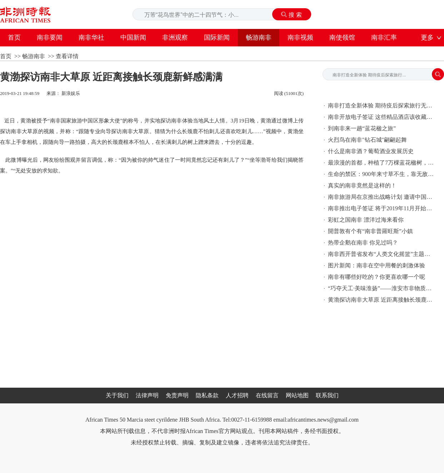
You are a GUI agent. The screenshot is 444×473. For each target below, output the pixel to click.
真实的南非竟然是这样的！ (362, 185)
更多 (427, 37)
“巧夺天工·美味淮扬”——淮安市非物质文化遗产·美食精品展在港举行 (381, 288)
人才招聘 (237, 395)
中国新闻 (133, 37)
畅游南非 (258, 37)
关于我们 (117, 395)
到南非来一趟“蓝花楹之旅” (362, 128)
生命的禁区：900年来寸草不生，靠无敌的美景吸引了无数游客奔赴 (381, 174)
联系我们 (327, 395)
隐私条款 (207, 395)
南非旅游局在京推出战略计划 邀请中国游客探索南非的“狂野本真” (381, 197)
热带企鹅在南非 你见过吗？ (363, 243)
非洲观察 (175, 37)
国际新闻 (217, 37)
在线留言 (267, 395)
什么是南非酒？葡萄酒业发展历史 (371, 151)
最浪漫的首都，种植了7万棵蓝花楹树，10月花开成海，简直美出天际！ (381, 163)
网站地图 (297, 395)
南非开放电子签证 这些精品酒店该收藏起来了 (381, 117)
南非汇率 (384, 37)
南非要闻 (50, 37)
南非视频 (300, 37)
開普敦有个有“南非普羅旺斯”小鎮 (370, 231)
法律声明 (147, 395)
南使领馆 (342, 37)
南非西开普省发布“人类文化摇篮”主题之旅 (381, 254)
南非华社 (91, 37)
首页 (14, 37)
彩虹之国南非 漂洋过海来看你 (366, 220)
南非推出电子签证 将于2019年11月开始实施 (381, 208)
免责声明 (177, 395)
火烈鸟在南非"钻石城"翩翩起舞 (367, 140)
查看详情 (67, 56)
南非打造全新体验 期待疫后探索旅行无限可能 (381, 105)
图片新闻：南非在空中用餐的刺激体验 (376, 265)
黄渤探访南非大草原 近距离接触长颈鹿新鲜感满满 (381, 300)
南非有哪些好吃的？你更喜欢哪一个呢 (376, 277)
